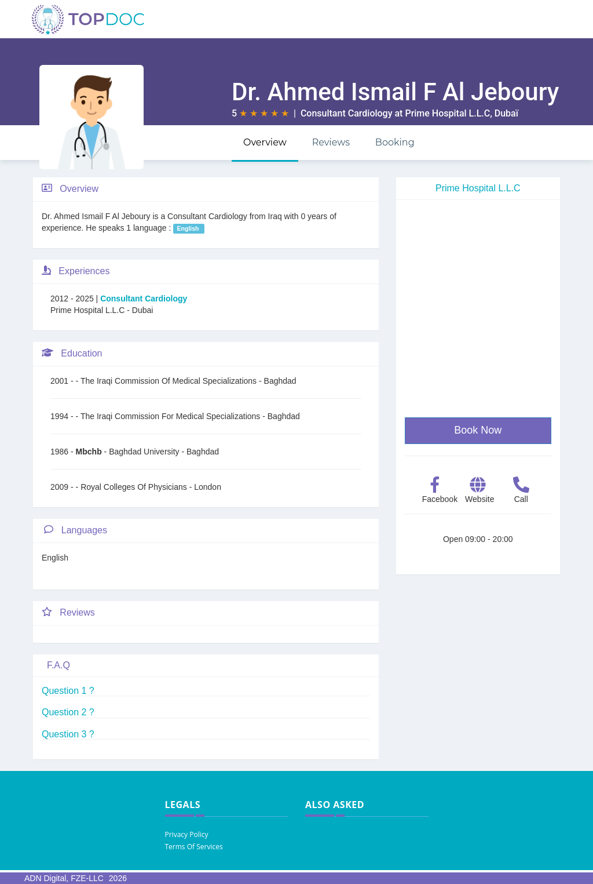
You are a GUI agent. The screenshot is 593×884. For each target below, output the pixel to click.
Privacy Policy (186, 834)
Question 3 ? (68, 734)
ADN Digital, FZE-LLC (64, 878)
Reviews (331, 142)
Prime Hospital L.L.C (447, 113)
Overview (265, 142)
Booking (395, 142)
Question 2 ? (68, 712)
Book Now (478, 430)
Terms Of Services (194, 847)
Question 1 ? (68, 691)
